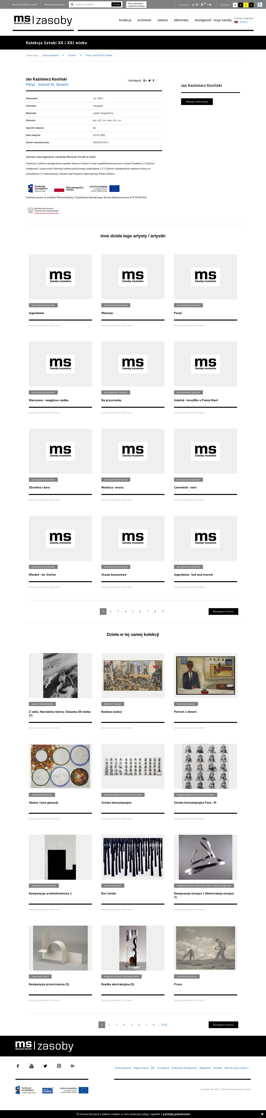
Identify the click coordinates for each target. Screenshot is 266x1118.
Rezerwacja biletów (55, 4)
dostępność (203, 20)
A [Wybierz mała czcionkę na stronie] (193, 5)
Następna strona (223, 611)
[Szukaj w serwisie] (90, 4)
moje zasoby (223, 20)
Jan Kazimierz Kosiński (46, 79)
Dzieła (72, 55)
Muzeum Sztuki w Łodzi (25, 4)
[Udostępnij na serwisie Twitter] (150, 80)
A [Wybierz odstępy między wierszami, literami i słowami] (211, 5)
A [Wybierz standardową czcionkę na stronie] (197, 5)
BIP (153, 1068)
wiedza (163, 20)
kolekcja (125, 20)
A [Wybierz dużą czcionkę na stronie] (203, 4)
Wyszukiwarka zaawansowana (136, 4)
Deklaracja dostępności (184, 1068)
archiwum (144, 20)
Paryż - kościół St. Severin (99, 55)
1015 (164, 1024)
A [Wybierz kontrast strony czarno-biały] (240, 4)
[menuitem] (127, 20)
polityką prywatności (176, 1114)
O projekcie (163, 1068)
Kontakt (218, 1068)
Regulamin (205, 1068)
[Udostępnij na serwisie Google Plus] (145, 80)
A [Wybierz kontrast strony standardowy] (235, 4)
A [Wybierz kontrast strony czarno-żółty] (251, 4)
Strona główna (50, 55)
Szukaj (116, 4)
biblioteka (181, 20)
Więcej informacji (197, 101)
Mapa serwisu (141, 1068)
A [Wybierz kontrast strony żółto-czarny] (245, 4)
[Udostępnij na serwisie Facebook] (153, 80)
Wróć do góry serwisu (237, 1068)
